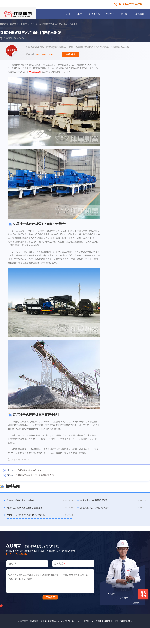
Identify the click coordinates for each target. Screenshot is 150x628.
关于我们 (125, 14)
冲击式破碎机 (35, 72)
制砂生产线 (94, 14)
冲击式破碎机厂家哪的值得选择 (95, 508)
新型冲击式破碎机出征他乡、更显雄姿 (24, 508)
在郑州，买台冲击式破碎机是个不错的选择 (27, 515)
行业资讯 (35, 24)
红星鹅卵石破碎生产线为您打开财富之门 (35, 475)
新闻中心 (110, 14)
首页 (68, 14)
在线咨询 (70, 54)
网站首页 (14, 24)
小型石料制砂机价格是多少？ (29, 470)
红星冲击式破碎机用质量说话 (94, 500)
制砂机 (80, 14)
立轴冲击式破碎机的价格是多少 (21, 500)
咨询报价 (143, 594)
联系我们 (139, 14)
